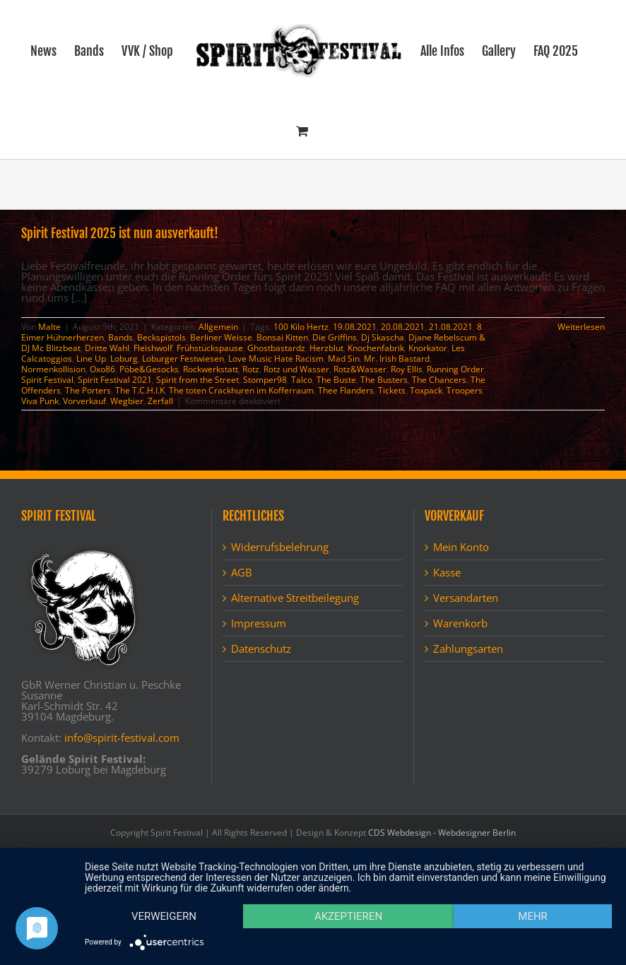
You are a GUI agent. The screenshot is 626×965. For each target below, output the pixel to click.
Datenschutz (261, 649)
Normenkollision (53, 369)
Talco (301, 380)
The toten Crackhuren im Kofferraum (241, 390)
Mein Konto (461, 547)
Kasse (447, 572)
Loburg (124, 359)
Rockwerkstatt (210, 369)
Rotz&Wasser (359, 369)
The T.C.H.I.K (140, 390)
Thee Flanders (346, 390)
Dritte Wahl (107, 348)
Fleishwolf (153, 348)
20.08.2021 (403, 327)
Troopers (465, 390)
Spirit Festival (47, 380)
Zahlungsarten (468, 649)
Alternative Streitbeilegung (295, 598)
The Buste (336, 380)
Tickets (392, 390)
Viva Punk (40, 401)
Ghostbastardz (276, 348)
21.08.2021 (451, 327)
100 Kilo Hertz (301, 327)
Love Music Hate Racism (276, 359)
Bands (120, 337)
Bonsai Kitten (282, 337)
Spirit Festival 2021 (115, 380)
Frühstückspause (210, 348)
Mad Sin (344, 359)
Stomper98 (265, 380)
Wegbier (126, 401)
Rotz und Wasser (296, 369)
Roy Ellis (407, 369)
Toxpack (426, 390)
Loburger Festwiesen (183, 359)
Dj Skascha (382, 337)
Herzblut (326, 348)
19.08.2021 (355, 327)
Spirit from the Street (197, 380)
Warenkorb (460, 623)
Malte (49, 327)
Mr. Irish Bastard (397, 359)
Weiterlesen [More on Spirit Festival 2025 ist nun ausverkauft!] (581, 327)
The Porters (88, 390)
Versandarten (465, 598)
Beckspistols (161, 337)
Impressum (258, 623)
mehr (533, 916)
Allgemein (218, 327)
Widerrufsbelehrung (280, 547)
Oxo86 (102, 369)
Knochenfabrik (376, 348)
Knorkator (427, 348)
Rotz (250, 369)
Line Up (91, 359)
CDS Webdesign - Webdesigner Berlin (442, 833)
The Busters (384, 380)
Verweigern (163, 916)
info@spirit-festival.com (121, 737)
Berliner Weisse (221, 337)
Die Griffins (334, 337)
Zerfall (160, 401)
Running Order (455, 369)
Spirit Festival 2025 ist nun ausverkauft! (119, 233)
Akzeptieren (348, 916)
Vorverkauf (84, 401)
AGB (241, 572)
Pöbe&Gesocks (149, 369)
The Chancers (439, 380)
